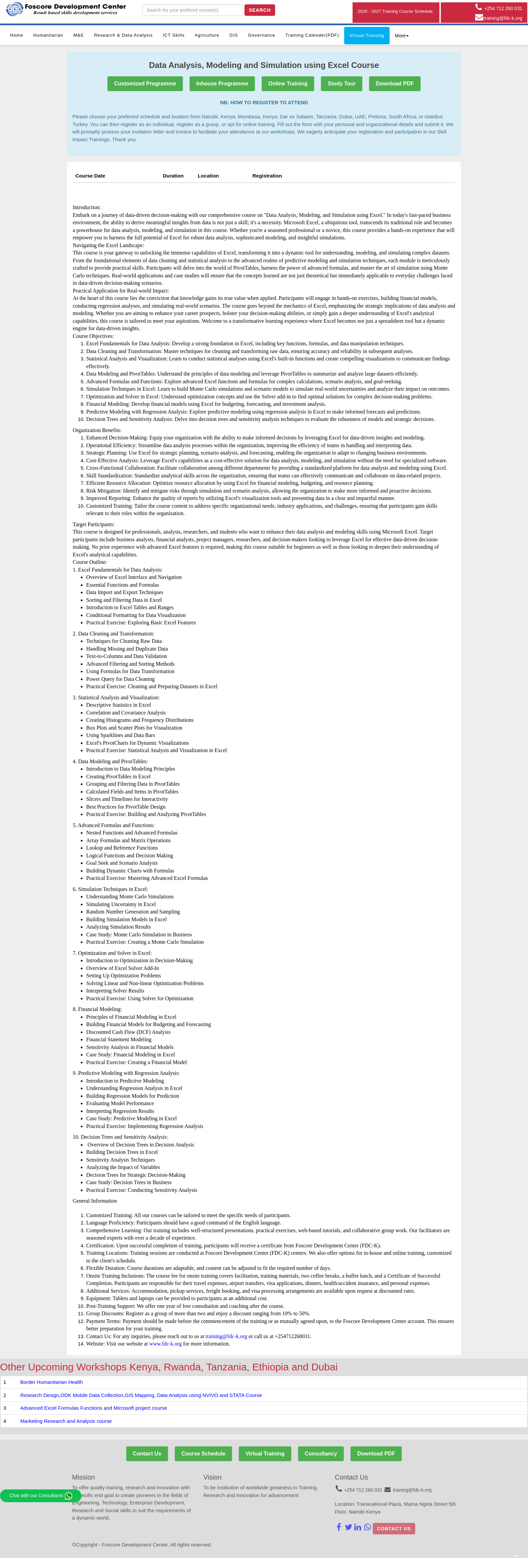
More (402, 35)
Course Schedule (203, 1453)
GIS (233, 35)
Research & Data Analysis (123, 35)
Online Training (287, 83)
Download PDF (395, 83)
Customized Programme (145, 83)
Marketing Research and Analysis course (66, 1421)
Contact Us (147, 1453)
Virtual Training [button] (367, 35)
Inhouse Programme (222, 83)
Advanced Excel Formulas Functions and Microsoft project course (93, 1408)
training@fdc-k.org (226, 1336)
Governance (261, 35)
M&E (78, 35)
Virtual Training (265, 1453)
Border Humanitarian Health (51, 1382)
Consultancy (321, 1453)
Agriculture (207, 35)
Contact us (394, 1524)
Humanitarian (48, 35)
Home (16, 35)
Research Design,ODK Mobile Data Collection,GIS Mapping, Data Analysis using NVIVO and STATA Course (141, 1395)
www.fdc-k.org (165, 1344)
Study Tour (342, 83)
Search (260, 10)
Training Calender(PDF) (312, 35)
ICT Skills (174, 35)
